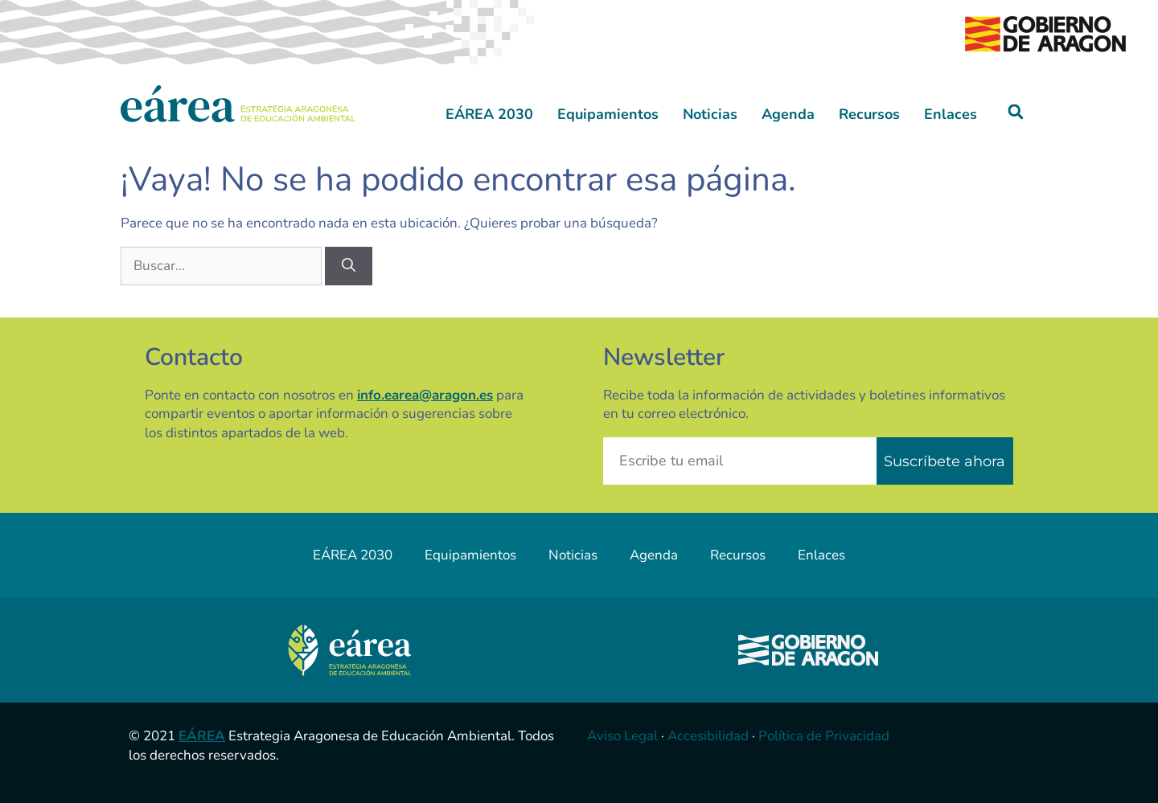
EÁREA (202, 736)
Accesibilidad (708, 736)
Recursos (869, 114)
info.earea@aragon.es (425, 395)
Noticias (710, 114)
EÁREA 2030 (489, 114)
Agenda (788, 114)
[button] (1016, 112)
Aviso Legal (622, 736)
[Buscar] (348, 266)
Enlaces (950, 114)
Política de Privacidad (823, 736)
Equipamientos (608, 114)
